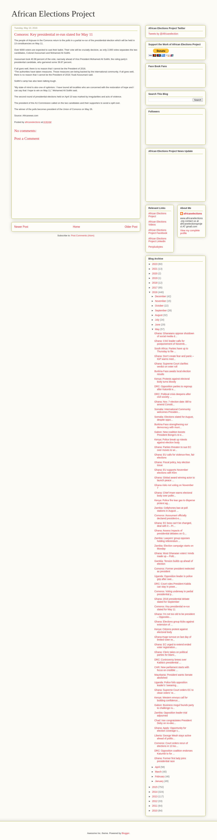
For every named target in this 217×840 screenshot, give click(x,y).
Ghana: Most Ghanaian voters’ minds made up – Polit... (174, 555)
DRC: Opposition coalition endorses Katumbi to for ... (173, 752)
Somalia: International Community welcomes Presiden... (172, 411)
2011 (155, 805)
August (159, 315)
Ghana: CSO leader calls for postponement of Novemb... (170, 342)
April (157, 767)
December (161, 296)
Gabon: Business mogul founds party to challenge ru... (174, 706)
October (159, 305)
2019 (155, 278)
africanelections (193, 213)
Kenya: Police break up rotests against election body (170, 441)
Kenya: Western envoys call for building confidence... (171, 699)
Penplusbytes (155, 246)
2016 (155, 292)
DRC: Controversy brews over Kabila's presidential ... (170, 661)
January (159, 781)
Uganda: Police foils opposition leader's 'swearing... (170, 684)
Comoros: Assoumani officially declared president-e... (170, 517)
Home (76, 226)
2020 (155, 273)
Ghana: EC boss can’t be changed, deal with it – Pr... (173, 524)
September (161, 310)
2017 (155, 287)
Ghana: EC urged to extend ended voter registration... (172, 646)
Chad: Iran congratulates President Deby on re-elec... (173, 722)
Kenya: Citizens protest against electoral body (171, 630)
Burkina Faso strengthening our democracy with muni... (171, 426)
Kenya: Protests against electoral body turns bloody (172, 380)
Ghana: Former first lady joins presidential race (170, 760)
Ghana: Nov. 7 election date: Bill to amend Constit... (172, 403)
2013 (155, 796)
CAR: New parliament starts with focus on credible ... (171, 669)
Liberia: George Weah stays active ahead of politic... (172, 737)
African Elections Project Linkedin (157, 240)
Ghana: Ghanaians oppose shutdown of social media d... (174, 335)
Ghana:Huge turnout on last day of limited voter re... (172, 638)
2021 (155, 268)
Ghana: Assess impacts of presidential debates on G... (170, 532)
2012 (155, 801)
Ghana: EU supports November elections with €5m (171, 471)
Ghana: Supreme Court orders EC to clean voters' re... (173, 691)
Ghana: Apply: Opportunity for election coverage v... (170, 729)
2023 (155, 264)
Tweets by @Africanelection (163, 33)
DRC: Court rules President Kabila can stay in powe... (172, 585)
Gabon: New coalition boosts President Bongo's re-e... (169, 433)
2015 (155, 787)
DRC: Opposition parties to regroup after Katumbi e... (173, 388)
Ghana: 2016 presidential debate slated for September (171, 600)
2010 (155, 810)
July (157, 319)
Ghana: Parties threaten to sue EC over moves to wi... (172, 448)
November (161, 301)
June (158, 324)
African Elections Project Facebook (157, 231)
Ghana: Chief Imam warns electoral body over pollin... (173, 494)
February (160, 776)
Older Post (131, 226)
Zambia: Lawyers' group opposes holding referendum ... (172, 539)
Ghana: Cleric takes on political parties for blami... (171, 653)
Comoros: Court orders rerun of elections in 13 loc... (171, 744)
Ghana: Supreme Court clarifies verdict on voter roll (171, 365)
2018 (155, 282)
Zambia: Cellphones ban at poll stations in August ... (171, 509)
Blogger (125, 833)
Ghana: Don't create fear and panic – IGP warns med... (174, 357)
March (158, 771)
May (157, 329)
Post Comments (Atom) (82, 235)
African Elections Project (53, 13)
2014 (155, 791)
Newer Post (21, 226)
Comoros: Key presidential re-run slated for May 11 (172, 608)
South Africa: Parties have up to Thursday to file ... (171, 350)
